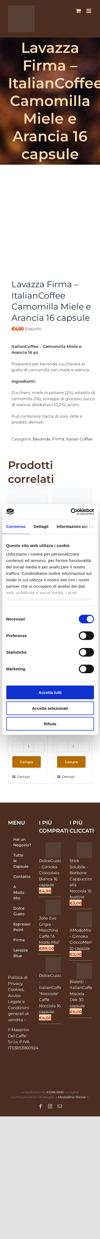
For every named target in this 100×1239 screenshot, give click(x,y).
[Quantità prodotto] (28, 746)
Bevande (41, 439)
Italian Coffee (79, 439)
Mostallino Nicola (72, 1097)
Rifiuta (50, 724)
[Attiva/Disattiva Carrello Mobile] (78, 11)
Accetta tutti (50, 692)
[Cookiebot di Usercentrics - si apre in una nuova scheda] (71, 511)
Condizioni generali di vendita (18, 1013)
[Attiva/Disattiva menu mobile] (89, 11)
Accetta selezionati (50, 708)
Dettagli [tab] (41, 526)
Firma (58, 439)
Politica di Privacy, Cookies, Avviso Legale (17, 989)
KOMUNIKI (55, 1092)
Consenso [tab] (16, 526)
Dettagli (22, 777)
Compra (26, 762)
